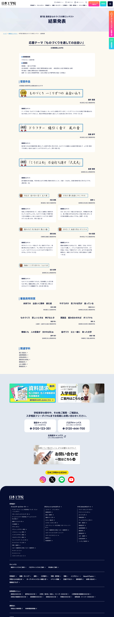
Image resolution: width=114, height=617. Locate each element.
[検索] (86, 2)
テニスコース (16, 572)
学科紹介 (33, 5)
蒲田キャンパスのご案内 (18, 586)
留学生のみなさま (31, 613)
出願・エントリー (79, 2)
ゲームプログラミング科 (85, 539)
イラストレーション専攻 (19, 551)
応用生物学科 (23, 357)
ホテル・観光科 (50, 539)
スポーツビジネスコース (52, 554)
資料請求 (80, 598)
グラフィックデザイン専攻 (19, 548)
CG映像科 (15, 543)
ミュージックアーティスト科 (20, 559)
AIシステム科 (83, 534)
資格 (36, 595)
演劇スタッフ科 (50, 536)
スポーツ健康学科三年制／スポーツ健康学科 (24, 567)
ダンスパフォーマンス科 (19, 562)
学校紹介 (48, 5)
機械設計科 (23, 366)
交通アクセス (69, 2)
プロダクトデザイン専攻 (19, 556)
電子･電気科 (23, 353)
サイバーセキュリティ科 (85, 529)
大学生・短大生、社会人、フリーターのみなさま (54, 613)
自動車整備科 (23, 355)
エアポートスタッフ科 (51, 542)
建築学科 (82, 550)
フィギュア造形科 (84, 560)
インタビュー (76, 595)
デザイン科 (15, 546)
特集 (66, 595)
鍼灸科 (47, 557)
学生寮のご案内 (53, 586)
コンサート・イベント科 (52, 529)
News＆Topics (89, 595)
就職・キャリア (57, 5)
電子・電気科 (83, 542)
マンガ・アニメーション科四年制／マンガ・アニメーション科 (24, 530)
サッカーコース (16, 570)
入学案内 (66, 5)
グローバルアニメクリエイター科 (21, 533)
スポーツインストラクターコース (54, 552)
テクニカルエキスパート (85, 526)
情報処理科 (82, 536)
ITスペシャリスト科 (84, 531)
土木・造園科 (83, 555)
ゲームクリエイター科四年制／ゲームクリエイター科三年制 (24, 537)
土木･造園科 (23, 364)
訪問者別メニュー (59, 2)
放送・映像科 (49, 534)
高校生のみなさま (17, 613)
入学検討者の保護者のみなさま (81, 613)
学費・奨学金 (74, 5)
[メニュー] (110, 3)
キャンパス (41, 5)
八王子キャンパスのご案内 (37, 586)
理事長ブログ (15, 601)
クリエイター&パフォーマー (19, 526)
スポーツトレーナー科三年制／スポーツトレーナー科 (58, 545)
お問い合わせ (91, 598)
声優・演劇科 (16, 564)
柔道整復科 (49, 560)
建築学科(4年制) (24, 360)
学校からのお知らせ (17, 598)
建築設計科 (23, 362)
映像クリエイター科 (18, 541)
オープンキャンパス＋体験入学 (37, 598)
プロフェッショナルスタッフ (53, 526)
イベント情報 (83, 5)
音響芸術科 (49, 531)
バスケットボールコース (19, 575)
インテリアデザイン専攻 (19, 554)
